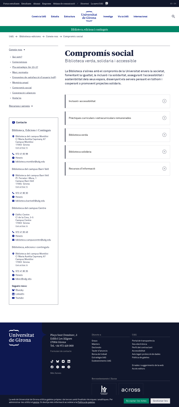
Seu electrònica (139, 344)
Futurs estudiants (11, 3)
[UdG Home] (89, 16)
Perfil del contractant (142, 347)
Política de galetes (140, 358)
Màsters (96, 344)
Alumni (36, 3)
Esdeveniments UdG (101, 361)
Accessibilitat (138, 351)
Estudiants (26, 3)
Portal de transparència (143, 341)
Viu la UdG (123, 16)
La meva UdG (97, 3)
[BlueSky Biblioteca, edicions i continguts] (17, 290)
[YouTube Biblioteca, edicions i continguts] (18, 298)
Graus (94, 341)
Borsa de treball (99, 354)
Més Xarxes (55, 373)
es (171, 4)
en (175, 4)
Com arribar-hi (22, 148)
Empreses (46, 3)
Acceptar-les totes (136, 401)
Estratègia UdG (99, 358)
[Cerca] (173, 16)
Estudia (55, 16)
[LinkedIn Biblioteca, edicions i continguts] (18, 294)
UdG (11, 36)
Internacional (140, 16)
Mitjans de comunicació (64, 3)
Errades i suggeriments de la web (148, 365)
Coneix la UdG (39, 16)
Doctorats (96, 347)
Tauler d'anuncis (100, 351)
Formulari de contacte (60, 351)
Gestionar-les (160, 401)
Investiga (108, 16)
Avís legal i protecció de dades (146, 354)
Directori (85, 3)
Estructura (69, 16)
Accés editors (138, 369)
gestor (36, 402)
